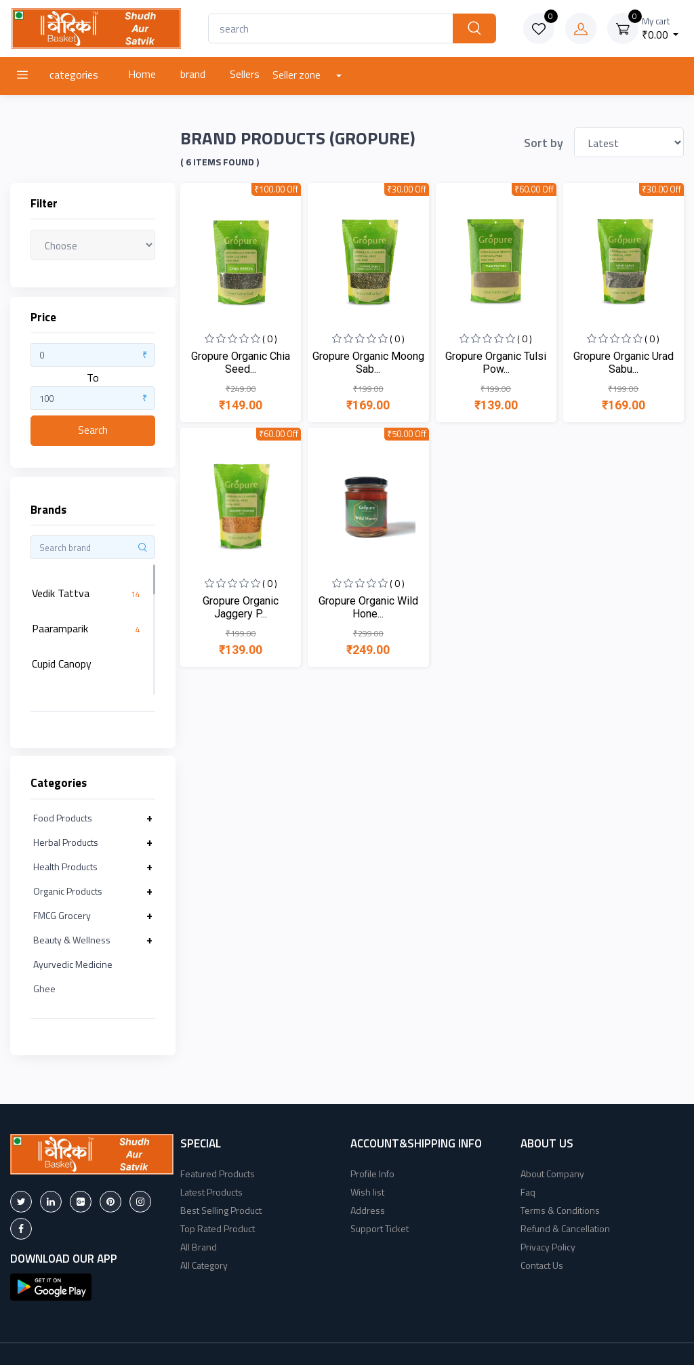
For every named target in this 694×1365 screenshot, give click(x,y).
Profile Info (372, 1173)
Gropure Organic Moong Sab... (368, 362)
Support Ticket (379, 1228)
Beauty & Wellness (71, 940)
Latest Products (211, 1192)
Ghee (44, 988)
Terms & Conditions (560, 1210)
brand (192, 74)
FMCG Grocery (62, 915)
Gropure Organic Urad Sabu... (623, 362)
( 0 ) (269, 338)
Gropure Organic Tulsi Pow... (495, 362)
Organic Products (67, 891)
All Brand (198, 1247)
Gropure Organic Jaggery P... (241, 607)
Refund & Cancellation (565, 1228)
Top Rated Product (217, 1228)
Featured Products (217, 1173)
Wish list (367, 1192)
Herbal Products (65, 842)
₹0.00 (660, 29)
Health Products (65, 866)
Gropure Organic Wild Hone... (368, 607)
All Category (204, 1265)
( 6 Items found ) (219, 162)
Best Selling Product (221, 1210)
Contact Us (541, 1265)
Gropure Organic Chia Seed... (240, 362)
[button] (50, 1286)
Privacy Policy (547, 1247)
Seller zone (297, 75)
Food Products (62, 818)
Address (367, 1210)
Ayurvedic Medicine (73, 964)
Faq (527, 1192)
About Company (552, 1173)
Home (142, 74)
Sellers (245, 74)
